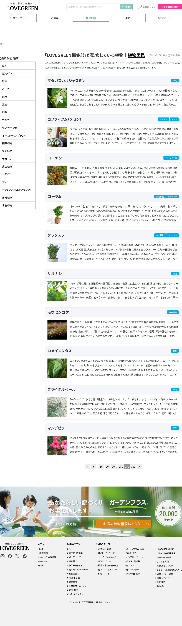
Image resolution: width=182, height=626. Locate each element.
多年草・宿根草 (75, 565)
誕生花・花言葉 (75, 552)
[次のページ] (139, 466)
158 (121, 466)
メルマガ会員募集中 (165, 553)
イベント (42, 561)
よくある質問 (162, 561)
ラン (4, 182)
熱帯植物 (7, 197)
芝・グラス (7, 73)
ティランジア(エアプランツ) (16, 190)
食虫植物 (173, 312)
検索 (126, 6)
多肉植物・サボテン (76, 585)
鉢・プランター (132, 569)
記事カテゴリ (17, 18)
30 (113, 466)
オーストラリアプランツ (14, 135)
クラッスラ (172, 196)
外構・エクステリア (76, 594)
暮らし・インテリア (106, 552)
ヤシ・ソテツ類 (171, 157)
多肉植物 (163, 119)
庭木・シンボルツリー (77, 569)
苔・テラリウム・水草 (134, 548)
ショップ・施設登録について (168, 569)
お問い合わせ (162, 577)
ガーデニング (74, 557)
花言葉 (55, 18)
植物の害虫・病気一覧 (107, 565)
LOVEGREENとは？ (165, 549)
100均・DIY (130, 552)
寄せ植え (72, 561)
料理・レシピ (73, 577)
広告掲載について (164, 565)
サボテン (6, 159)
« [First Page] (87, 466)
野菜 (175, 350)
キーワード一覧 (163, 557)
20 (107, 466)
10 (101, 466)
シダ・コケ (7, 174)
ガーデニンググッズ (106, 557)
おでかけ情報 (104, 548)
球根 (4, 81)
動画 (41, 565)
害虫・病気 (72, 589)
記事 (41, 548)
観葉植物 (7, 143)
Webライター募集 (164, 573)
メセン (174, 119)
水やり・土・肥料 (133, 573)
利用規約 (160, 581)
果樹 (175, 273)
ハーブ (5, 89)
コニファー (7, 120)
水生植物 (7, 205)
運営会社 (160, 586)
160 (133, 466)
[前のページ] (93, 466)
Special (162, 17)
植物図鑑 (91, 18)
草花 (175, 80)
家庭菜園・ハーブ (75, 573)
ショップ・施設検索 (47, 557)
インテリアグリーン (134, 557)
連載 (127, 18)
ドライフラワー (104, 561)
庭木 (4, 97)
